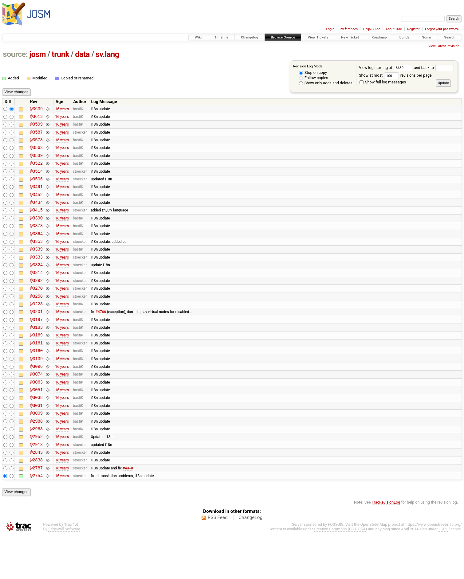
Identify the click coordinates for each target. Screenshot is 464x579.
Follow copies (313, 77)
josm (37, 54)
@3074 (36, 406)
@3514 (36, 179)
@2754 (36, 520)
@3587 (36, 136)
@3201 (36, 336)
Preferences (349, 29)
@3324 (36, 284)
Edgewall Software (64, 573)
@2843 (36, 494)
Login (330, 29)
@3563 (36, 153)
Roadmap (379, 37)
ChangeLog (250, 562)
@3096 (36, 397)
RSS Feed (218, 562)
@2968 (36, 467)
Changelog (249, 37)
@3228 (36, 328)
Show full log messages (383, 82)
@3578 (36, 144)
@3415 (36, 223)
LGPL (443, 573)
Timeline (221, 37)
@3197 (36, 345)
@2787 (36, 511)
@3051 (36, 424)
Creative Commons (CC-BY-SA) (340, 573)
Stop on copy (313, 72)
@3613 (36, 118)
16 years (62, 109)
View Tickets (318, 37)
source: (15, 54)
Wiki (198, 37)
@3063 (36, 415)
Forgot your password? (442, 29)
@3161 (36, 371)
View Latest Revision (443, 46)
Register (413, 29)
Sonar (427, 37)
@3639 (36, 109)
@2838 (36, 502)
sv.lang (107, 54)
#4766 (101, 336)
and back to (434, 67)
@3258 (36, 319)
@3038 (36, 432)
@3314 (36, 293)
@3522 (36, 170)
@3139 (36, 389)
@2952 (36, 476)
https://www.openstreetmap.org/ (433, 568)
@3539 (36, 162)
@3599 (36, 127)
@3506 (36, 188)
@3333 (36, 275)
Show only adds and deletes (325, 83)
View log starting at (386, 67)
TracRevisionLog (386, 546)
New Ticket (350, 37)
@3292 (36, 301)
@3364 (36, 249)
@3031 (36, 441)
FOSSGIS (335, 568)
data (82, 54)
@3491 (36, 196)
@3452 (36, 205)
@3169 (36, 362)
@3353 (36, 258)
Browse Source (283, 37)
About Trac (394, 29)
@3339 (36, 266)
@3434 (36, 214)
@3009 (36, 450)
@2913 (36, 485)
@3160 (36, 380)
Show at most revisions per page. (396, 75)
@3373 (36, 240)
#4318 (128, 511)
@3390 (36, 232)
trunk (60, 54)
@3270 (36, 310)
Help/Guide (371, 29)
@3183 (36, 354)
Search (449, 37)
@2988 (36, 459)
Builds (404, 37)
